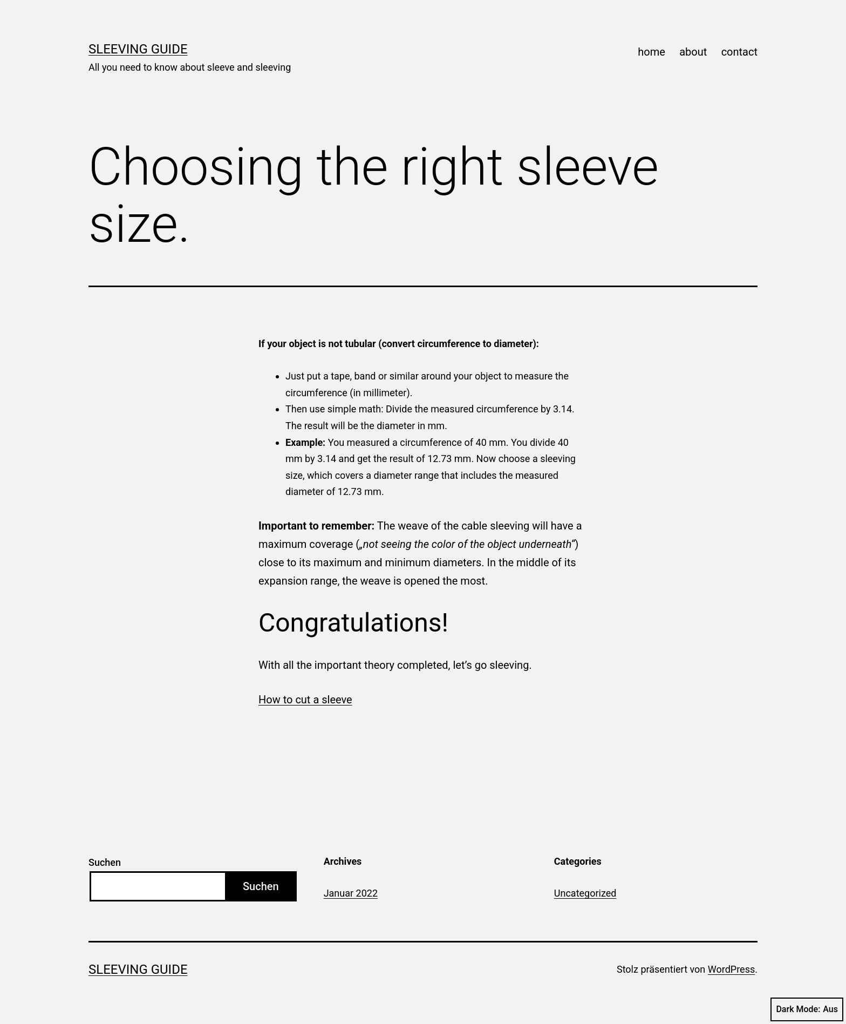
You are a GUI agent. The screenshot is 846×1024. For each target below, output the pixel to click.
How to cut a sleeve (305, 699)
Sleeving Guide (138, 49)
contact (739, 51)
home (651, 51)
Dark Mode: (807, 1009)
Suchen (104, 862)
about (693, 51)
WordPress (731, 969)
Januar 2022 (351, 893)
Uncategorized (585, 893)
